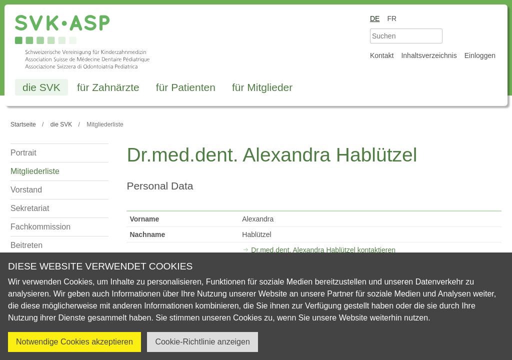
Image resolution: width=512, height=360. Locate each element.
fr (391, 18)
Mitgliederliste (35, 171)
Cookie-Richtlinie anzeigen (202, 342)
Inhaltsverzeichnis (428, 56)
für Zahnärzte (108, 87)
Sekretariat (29, 208)
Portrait (23, 152)
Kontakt (382, 56)
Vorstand (26, 190)
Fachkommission (40, 226)
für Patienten (186, 87)
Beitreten (26, 245)
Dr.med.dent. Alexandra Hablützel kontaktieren (323, 250)
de (375, 18)
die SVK (41, 87)
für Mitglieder (262, 87)
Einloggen (480, 56)
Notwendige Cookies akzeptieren (74, 342)
